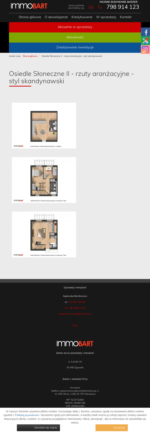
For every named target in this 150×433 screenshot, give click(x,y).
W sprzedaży (106, 17)
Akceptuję (119, 427)
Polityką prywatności (27, 415)
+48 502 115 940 (76, 302)
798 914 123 (123, 7)
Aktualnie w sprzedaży (75, 27)
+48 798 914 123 (76, 308)
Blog (75, 325)
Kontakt (125, 17)
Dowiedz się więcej (45, 427)
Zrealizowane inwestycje (75, 47)
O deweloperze (56, 17)
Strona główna (30, 17)
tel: (66, 308)
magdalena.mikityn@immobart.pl (75, 314)
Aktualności (75, 37)
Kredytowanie (82, 17)
